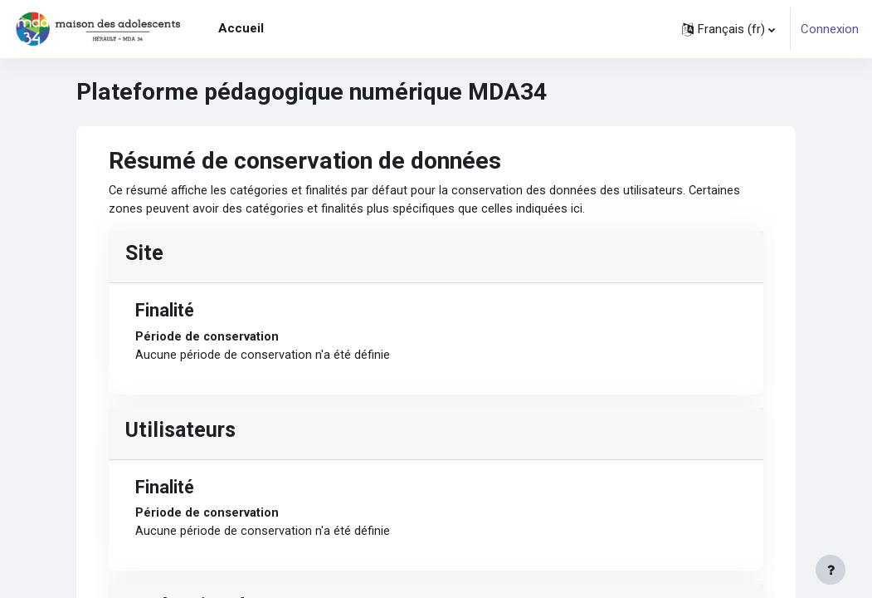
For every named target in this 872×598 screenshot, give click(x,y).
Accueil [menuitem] (241, 28)
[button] (728, 29)
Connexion (830, 29)
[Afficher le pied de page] (830, 570)
